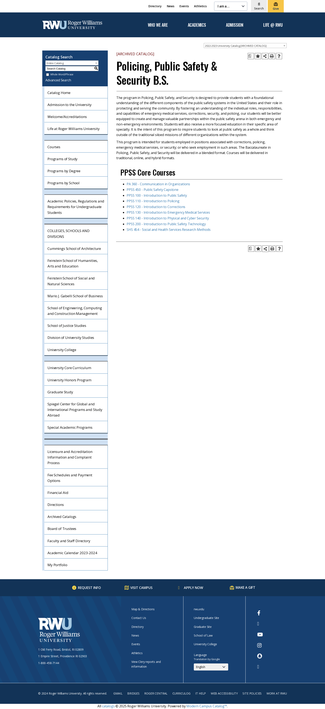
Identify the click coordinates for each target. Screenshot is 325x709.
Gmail (117, 693)
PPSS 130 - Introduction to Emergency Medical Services (168, 212)
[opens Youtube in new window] (260, 634)
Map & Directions (142, 609)
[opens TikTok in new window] (260, 666)
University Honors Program (69, 380)
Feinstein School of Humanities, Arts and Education (72, 263)
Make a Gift (245, 587)
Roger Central (155, 693)
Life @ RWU (273, 25)
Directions (55, 504)
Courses (53, 146)
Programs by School (63, 183)
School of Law (203, 635)
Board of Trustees (61, 528)
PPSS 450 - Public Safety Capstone (152, 189)
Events (184, 6)
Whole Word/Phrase (61, 74)
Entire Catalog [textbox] (55, 63)
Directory (155, 6)
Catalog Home (58, 92)
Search (259, 8)
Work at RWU (277, 693)
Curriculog (181, 693)
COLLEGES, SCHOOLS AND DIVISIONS (68, 233)
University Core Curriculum (69, 367)
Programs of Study (62, 158)
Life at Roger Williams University (73, 128)
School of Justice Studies (66, 325)
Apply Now (193, 587)
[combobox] (245, 45)
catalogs (108, 706)
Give (276, 9)
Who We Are (158, 25)
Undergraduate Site (206, 618)
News (170, 6)
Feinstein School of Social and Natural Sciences (71, 281)
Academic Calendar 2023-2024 (72, 552)
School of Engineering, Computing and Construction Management (74, 311)
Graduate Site (203, 627)
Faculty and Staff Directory (68, 540)
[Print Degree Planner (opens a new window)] (251, 56)
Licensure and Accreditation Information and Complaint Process (69, 457)
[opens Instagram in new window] (260, 645)
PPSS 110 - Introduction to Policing (153, 201)
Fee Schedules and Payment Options (69, 478)
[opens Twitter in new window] (260, 623)
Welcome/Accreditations (67, 116)
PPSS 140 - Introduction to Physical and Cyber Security (168, 218)
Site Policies (252, 693)
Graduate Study (60, 392)
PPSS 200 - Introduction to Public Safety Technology (166, 224)
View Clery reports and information (146, 664)
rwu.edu (199, 609)
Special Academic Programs (69, 427)
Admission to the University (69, 104)
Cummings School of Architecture (74, 248)
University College (61, 349)
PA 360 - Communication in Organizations (158, 184)
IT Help (200, 693)
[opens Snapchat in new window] (260, 656)
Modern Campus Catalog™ (206, 706)
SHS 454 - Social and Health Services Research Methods (169, 229)
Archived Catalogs (61, 516)
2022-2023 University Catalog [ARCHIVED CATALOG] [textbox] (235, 46)
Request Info (89, 587)
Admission (234, 25)
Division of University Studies (70, 337)
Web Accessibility (224, 693)
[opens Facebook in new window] (260, 612)
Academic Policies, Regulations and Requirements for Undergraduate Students (75, 207)
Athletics (200, 6)
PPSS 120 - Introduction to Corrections (156, 207)
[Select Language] (211, 666)
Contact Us (138, 618)
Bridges (133, 693)
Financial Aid (57, 492)
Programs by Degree (63, 171)
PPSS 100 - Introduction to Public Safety (157, 195)
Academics (197, 25)
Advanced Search (58, 80)
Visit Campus (141, 587)
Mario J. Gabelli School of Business (75, 296)
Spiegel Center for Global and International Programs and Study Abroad (74, 410)
